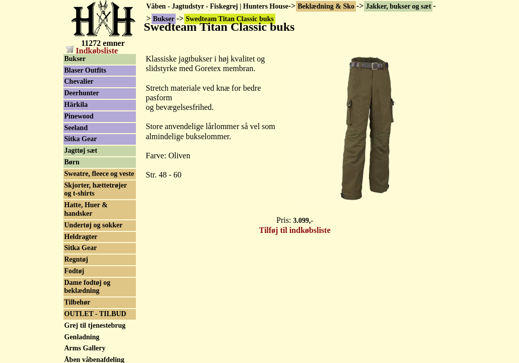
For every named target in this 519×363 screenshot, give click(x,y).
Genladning (82, 337)
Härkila (76, 104)
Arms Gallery (85, 348)
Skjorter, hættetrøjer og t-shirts (95, 190)
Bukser (75, 59)
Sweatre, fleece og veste (99, 173)
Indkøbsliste (92, 50)
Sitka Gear (80, 139)
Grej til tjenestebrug (95, 325)
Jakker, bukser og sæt (398, 6)
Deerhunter (81, 93)
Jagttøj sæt (81, 150)
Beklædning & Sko (326, 6)
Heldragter (81, 236)
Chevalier (79, 81)
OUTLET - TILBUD (95, 314)
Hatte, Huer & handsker (86, 209)
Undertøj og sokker (93, 225)
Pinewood (79, 116)
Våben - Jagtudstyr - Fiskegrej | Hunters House (217, 6)
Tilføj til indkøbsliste (295, 230)
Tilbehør (77, 302)
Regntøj (76, 259)
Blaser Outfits (85, 70)
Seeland (76, 128)
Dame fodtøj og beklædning (87, 287)
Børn (72, 162)
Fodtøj (74, 271)
